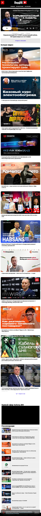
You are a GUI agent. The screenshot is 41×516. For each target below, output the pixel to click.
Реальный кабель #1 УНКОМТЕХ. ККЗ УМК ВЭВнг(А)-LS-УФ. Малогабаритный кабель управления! (16, 157)
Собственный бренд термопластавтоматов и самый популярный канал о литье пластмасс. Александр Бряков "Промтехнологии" (20, 389)
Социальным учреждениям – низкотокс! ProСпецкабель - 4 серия (18, 273)
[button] (36, 2)
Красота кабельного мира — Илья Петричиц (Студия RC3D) (24, 494)
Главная (12, 6)
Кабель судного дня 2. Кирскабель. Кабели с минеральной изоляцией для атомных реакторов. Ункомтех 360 (19, 359)
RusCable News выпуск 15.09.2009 (19, 500)
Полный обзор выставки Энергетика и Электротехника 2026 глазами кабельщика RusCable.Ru (25, 430)
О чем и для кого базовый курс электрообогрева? (15, 100)
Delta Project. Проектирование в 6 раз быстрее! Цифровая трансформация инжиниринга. (17, 72)
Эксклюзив (28, 6)
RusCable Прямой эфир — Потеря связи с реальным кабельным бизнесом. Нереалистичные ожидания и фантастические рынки (24, 472)
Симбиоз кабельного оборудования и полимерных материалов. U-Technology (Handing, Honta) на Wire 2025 (19, 301)
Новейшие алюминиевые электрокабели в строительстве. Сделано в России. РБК (22, 479)
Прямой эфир (20, 6)
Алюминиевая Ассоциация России (20, 465)
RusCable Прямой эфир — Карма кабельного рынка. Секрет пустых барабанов (24, 458)
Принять (37, 512)
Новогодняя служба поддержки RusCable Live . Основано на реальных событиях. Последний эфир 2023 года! (20, 128)
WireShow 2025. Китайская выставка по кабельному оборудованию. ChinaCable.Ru (24, 451)
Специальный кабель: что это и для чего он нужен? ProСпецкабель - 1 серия (24, 508)
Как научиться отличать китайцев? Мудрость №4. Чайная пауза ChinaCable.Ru (23, 444)
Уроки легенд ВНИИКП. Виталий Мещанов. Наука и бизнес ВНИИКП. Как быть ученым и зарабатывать (23, 486)
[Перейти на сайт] (4, 512)
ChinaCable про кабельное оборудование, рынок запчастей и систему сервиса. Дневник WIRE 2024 (23, 437)
